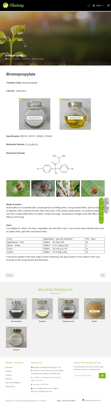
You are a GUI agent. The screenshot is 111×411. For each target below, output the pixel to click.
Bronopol (16, 350)
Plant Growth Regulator (13, 382)
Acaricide (8, 379)
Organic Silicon (10, 386)
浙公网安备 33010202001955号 (93, 400)
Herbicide (8, 371)
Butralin (94, 321)
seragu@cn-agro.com (45, 391)
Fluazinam (42, 321)
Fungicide (8, 375)
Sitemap (43, 401)
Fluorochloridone (16, 321)
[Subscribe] (102, 375)
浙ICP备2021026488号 (68, 401)
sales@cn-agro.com (44, 388)
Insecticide (8, 367)
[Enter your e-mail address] (86, 375)
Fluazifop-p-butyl (68, 321)
